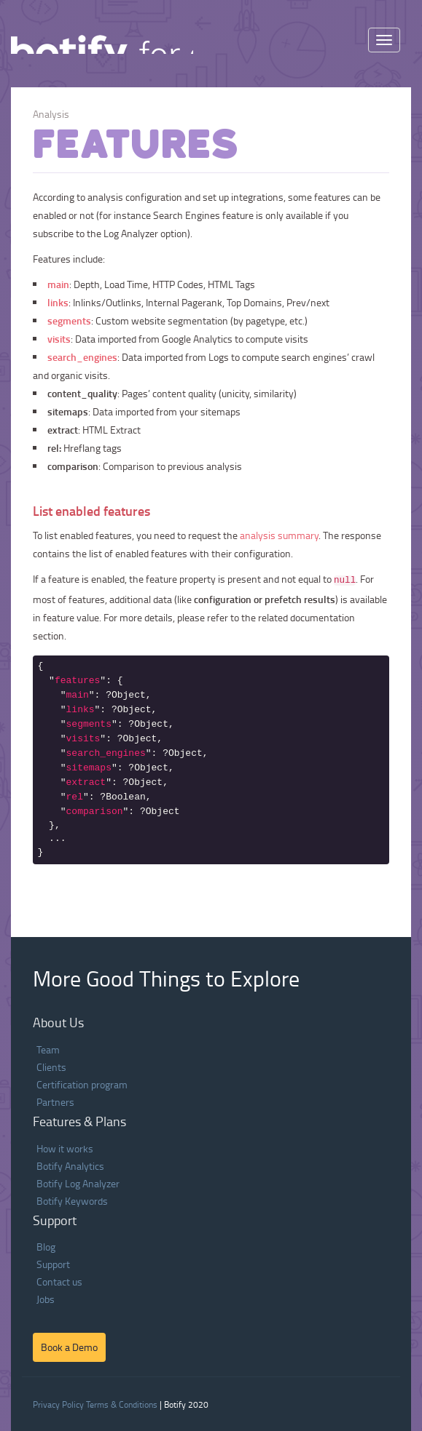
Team (48, 1049)
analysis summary (279, 535)
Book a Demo (69, 1347)
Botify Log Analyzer (78, 1183)
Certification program (82, 1084)
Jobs (45, 1299)
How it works (64, 1148)
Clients (51, 1067)
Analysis (51, 114)
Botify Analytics (70, 1166)
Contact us (59, 1281)
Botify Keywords (72, 1201)
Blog (45, 1246)
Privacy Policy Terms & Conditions (95, 1404)
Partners (55, 1102)
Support (53, 1264)
